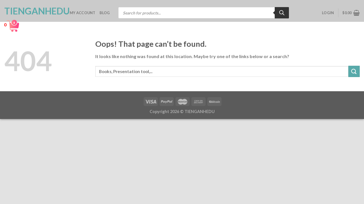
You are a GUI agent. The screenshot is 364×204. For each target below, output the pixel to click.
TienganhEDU (32, 11)
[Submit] (354, 71)
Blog (105, 12)
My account (83, 12)
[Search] (282, 12)
